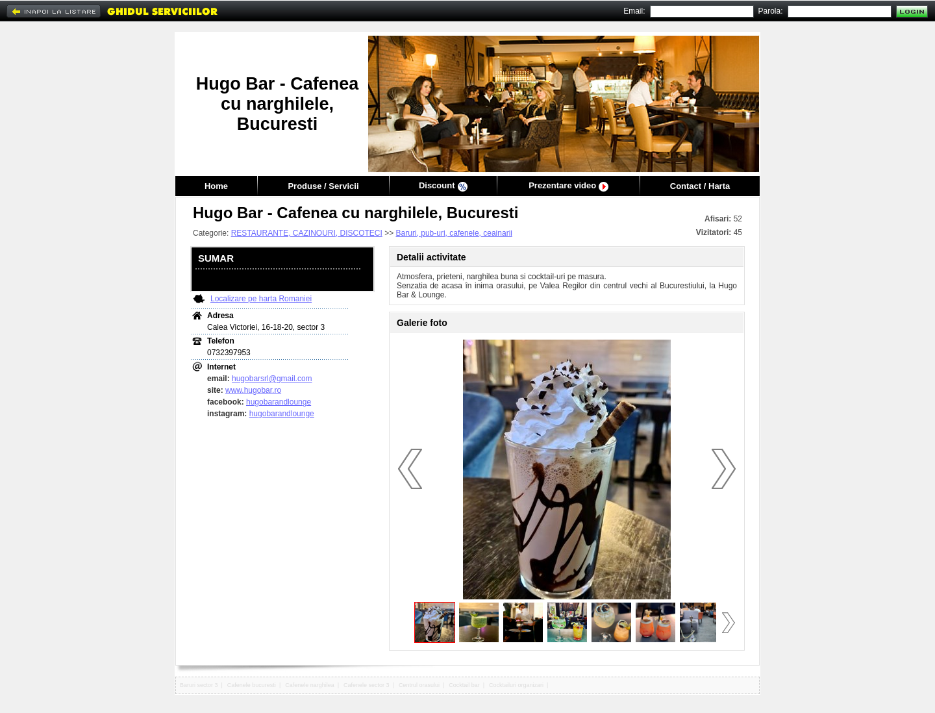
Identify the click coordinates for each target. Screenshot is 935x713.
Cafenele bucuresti (251, 685)
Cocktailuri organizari (516, 685)
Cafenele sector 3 (366, 685)
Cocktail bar (464, 685)
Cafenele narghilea (309, 685)
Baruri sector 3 (199, 685)
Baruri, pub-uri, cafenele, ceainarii (454, 233)
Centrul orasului (419, 685)
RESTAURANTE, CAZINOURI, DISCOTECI (306, 233)
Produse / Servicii (323, 186)
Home (216, 186)
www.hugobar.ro (253, 390)
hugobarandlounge (278, 402)
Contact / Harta (700, 186)
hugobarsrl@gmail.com (272, 378)
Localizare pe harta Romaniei (261, 298)
